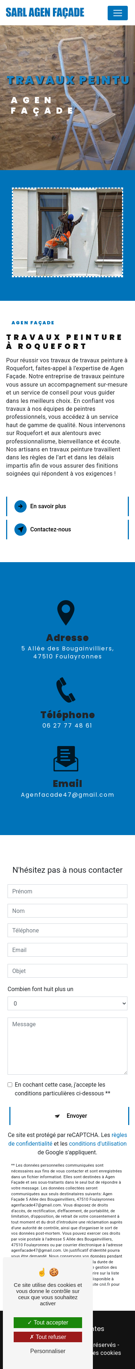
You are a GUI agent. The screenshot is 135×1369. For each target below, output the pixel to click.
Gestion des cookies (94, 1352)
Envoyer (77, 1100)
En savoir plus (40, 506)
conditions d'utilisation (98, 1128)
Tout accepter (47, 1322)
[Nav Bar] (118, 13)
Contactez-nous (42, 529)
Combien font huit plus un (40, 973)
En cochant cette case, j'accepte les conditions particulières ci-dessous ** (62, 1074)
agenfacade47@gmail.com (67, 779)
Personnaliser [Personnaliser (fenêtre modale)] (48, 1351)
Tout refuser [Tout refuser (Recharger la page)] (48, 1337)
